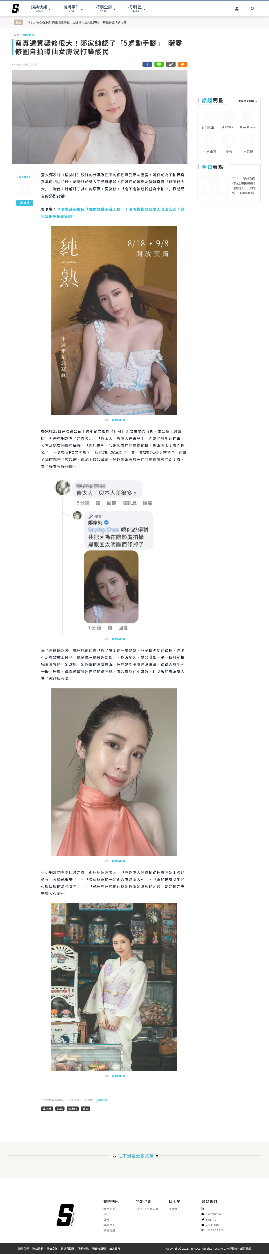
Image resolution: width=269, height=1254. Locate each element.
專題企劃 (109, 1225)
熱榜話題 (109, 1230)
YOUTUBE (211, 1225)
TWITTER (210, 1219)
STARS (135, 8)
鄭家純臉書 (118, 420)
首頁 (16, 35)
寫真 (60, 1108)
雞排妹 (47, 1108)
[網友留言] (182, 64)
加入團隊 (114, 1248)
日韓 (106, 1219)
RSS (207, 1209)
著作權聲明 (99, 1248)
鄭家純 (72, 1108)
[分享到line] (159, 64)
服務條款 (83, 1248)
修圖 (85, 1108)
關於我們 (23, 1248)
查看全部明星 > (247, 101)
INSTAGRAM (212, 1230)
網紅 (106, 1214)
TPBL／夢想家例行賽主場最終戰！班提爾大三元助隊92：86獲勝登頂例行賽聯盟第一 (78, 22)
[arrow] (15, 8)
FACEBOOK (212, 1214)
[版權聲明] (102, 1100)
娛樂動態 (28, 35)
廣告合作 (52, 1248)
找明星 (173, 1209)
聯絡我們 (37, 1248)
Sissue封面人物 (147, 1209)
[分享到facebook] (147, 64)
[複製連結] (171, 64)
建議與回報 (68, 1248)
